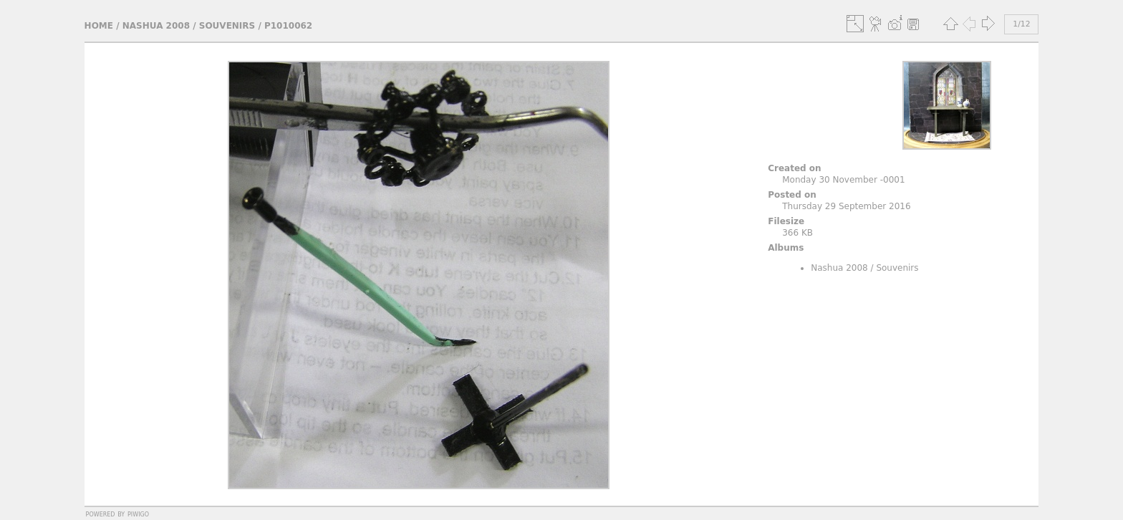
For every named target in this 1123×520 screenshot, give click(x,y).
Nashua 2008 (156, 26)
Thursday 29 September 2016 (846, 206)
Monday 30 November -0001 (843, 180)
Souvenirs (227, 26)
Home (99, 26)
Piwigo (138, 514)
